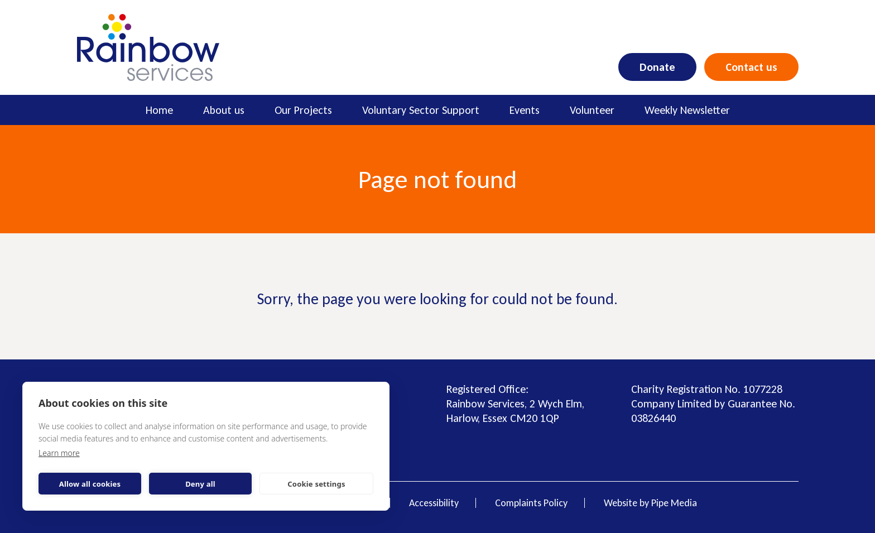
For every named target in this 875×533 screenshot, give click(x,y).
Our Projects (303, 110)
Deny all (200, 484)
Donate (657, 67)
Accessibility (434, 503)
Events (524, 110)
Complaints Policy (531, 503)
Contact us (751, 67)
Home (159, 110)
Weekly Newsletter (687, 110)
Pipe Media (674, 503)
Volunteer (592, 110)
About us (223, 110)
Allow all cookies (90, 484)
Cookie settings (316, 484)
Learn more (59, 453)
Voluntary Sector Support (420, 110)
